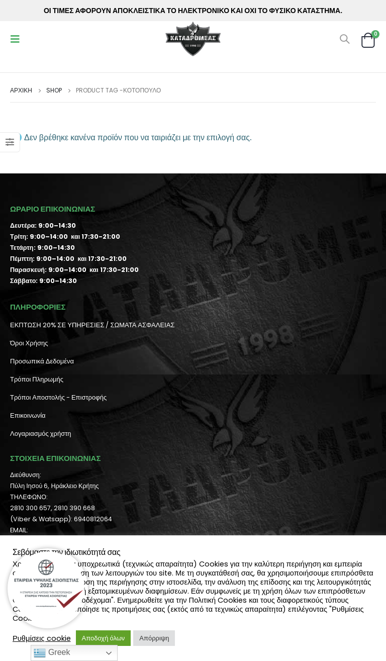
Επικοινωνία (28, 415)
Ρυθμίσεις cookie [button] (42, 638)
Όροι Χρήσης (29, 343)
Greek (52, 653)
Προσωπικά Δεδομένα (42, 361)
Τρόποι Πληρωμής (36, 379)
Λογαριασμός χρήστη (40, 433)
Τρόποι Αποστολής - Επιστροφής (58, 397)
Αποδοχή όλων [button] (103, 638)
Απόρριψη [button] (154, 638)
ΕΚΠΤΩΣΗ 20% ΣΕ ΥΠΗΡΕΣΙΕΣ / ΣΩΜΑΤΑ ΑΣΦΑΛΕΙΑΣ (92, 325)
